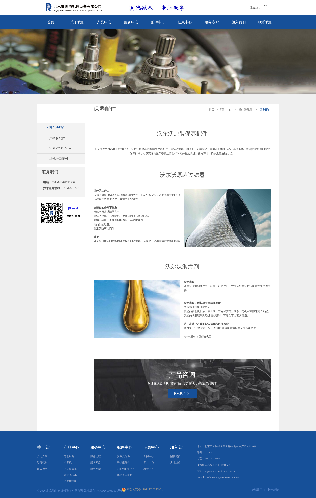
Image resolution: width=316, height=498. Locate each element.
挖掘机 (68, 462)
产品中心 (104, 22)
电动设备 (69, 456)
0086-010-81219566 (63, 182)
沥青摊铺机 (70, 481)
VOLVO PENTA (60, 148)
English (255, 7)
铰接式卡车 (70, 474)
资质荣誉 (42, 462)
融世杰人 (148, 468)
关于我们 (77, 22)
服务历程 (95, 456)
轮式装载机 (70, 468)
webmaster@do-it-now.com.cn (222, 477)
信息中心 (185, 22)
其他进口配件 (59, 158)
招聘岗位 (175, 456)
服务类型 (95, 468)
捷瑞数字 (256, 489)
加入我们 (238, 22)
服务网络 (95, 462)
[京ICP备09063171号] (109, 490)
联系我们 (265, 22)
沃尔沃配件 (55, 128)
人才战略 (175, 462)
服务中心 (131, 22)
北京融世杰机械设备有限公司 (64, 490)
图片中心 (148, 462)
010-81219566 (212, 458)
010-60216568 (71, 188)
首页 (50, 22)
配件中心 (158, 22)
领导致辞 (42, 468)
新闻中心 (148, 456)
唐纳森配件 (57, 138)
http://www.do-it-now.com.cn (220, 471)
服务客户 (212, 22)
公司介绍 (42, 456)
